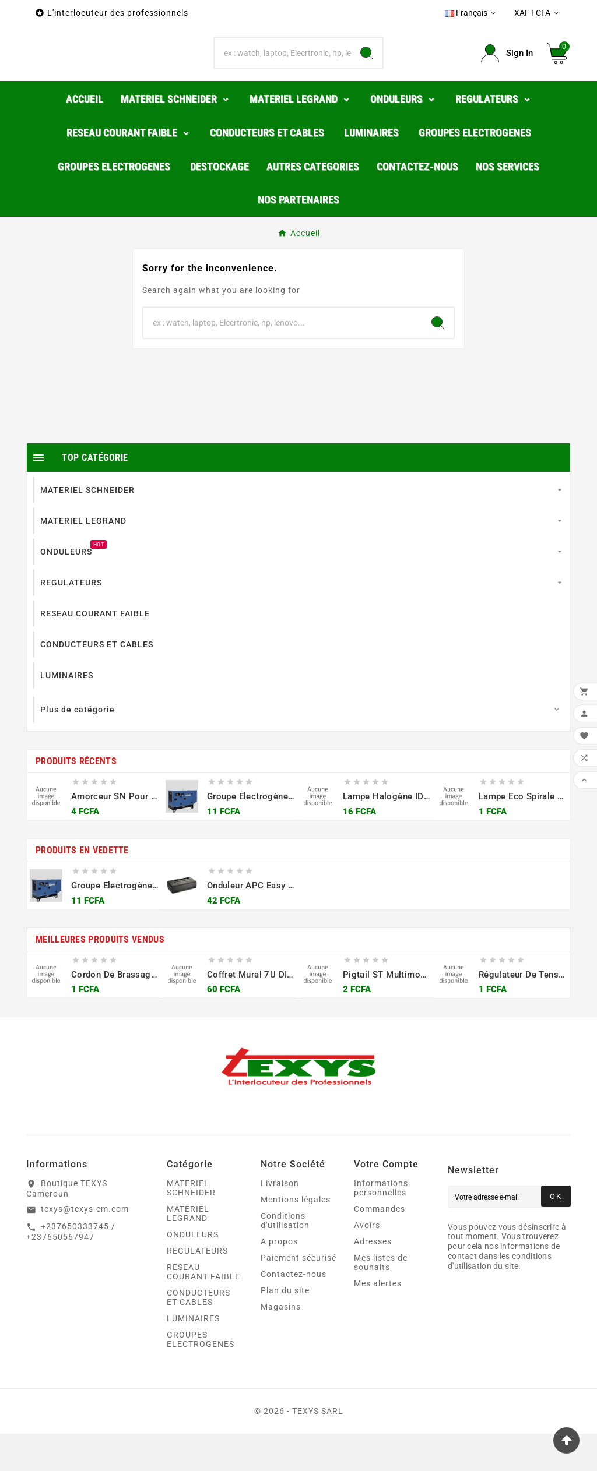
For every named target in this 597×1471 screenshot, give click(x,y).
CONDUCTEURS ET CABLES (198, 1334)
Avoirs (367, 1262)
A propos (279, 1278)
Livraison (280, 1220)
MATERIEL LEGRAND (188, 1250)
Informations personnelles (381, 1225)
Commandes (379, 1246)
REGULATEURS (197, 1288)
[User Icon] (507, 72)
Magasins (281, 1344)
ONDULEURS (193, 1271)
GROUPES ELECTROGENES (200, 1376)
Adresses (373, 1278)
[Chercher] (282, 72)
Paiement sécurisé (298, 1295)
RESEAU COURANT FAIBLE (203, 1309)
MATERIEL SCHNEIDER (191, 1225)
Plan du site (285, 1327)
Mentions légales (296, 1236)
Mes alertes (378, 1320)
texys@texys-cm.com (85, 1246)
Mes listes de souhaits (381, 1299)
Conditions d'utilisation (285, 1257)
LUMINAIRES (193, 1355)
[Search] (366, 72)
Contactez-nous (293, 1311)
